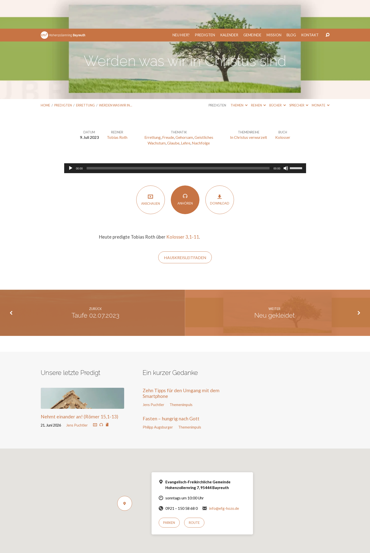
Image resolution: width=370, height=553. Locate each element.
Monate (320, 77)
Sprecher (298, 77)
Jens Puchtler (77, 396)
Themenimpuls (181, 376)
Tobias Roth (117, 108)
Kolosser (282, 108)
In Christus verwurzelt (248, 108)
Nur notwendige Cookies (199, 546)
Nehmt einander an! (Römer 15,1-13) (79, 388)
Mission (274, 6)
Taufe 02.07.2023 (95, 286)
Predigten (205, 6)
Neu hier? (181, 6)
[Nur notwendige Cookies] (363, 540)
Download (219, 171)
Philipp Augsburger (158, 398)
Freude (168, 108)
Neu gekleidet (274, 286)
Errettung (85, 77)
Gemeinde (252, 6)
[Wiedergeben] (70, 139)
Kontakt (310, 6)
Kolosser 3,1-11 (182, 208)
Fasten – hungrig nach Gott (171, 390)
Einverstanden (165, 546)
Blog (291, 6)
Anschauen (150, 171)
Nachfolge (201, 114)
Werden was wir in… (115, 77)
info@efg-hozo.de (224, 479)
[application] (185, 139)
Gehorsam (184, 108)
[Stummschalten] (285, 139)
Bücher (277, 77)
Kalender (229, 6)
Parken (169, 494)
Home (45, 77)
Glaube (173, 114)
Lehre (185, 114)
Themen (239, 77)
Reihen (258, 77)
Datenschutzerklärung (206, 539)
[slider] (178, 139)
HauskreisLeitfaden (185, 229)
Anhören (185, 171)
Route (194, 494)
